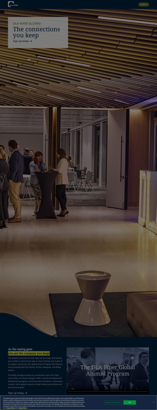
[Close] (154, 402)
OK (130, 402)
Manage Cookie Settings (113, 402)
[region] (78, 402)
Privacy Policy (10, 408)
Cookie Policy (22, 408)
